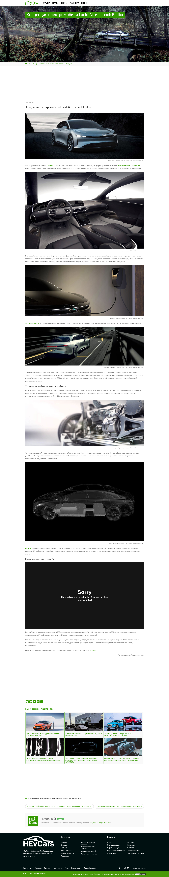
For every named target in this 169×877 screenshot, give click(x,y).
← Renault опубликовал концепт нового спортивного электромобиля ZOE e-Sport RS (59, 806)
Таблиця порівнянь (134, 851)
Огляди (64, 845)
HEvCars (28, 64)
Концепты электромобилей (61, 798)
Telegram (92, 823)
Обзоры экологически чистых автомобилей (48, 64)
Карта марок (76, 868)
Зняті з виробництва (89, 854)
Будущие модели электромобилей (39, 798)
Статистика (111, 853)
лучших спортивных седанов (129, 166)
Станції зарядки (113, 845)
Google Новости (104, 823)
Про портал (27, 868)
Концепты (69, 64)
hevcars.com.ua (100, 874)
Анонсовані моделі (88, 851)
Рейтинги (130, 848)
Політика (38, 868)
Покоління (65, 856)
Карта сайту (57, 868)
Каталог (64, 842)
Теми (67, 868)
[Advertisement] (84, 84)
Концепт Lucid (76, 798)
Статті (109, 842)
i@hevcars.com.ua (139, 868)
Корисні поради (113, 848)
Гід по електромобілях (116, 851)
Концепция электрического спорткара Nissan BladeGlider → (119, 806)
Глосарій (130, 842)
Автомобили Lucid (32, 323)
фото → (93, 650)
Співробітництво (90, 868)
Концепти (131, 845)
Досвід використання (135, 853)
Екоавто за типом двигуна (88, 847)
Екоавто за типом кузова (88, 843)
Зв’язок (47, 868)
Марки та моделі (67, 853)
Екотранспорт (66, 851)
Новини (64, 848)
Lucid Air (50, 166)
